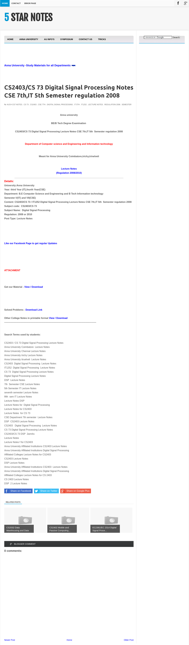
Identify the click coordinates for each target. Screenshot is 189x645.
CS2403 (33, 105)
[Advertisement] (58, 62)
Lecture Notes (95, 105)
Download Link (34, 310)
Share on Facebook (17, 491)
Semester (127, 105)
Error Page (30, 3)
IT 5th (77, 105)
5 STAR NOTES (28, 17)
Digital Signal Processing (60, 105)
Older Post (129, 640)
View (27, 287)
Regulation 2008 (112, 105)
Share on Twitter (45, 491)
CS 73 (26, 105)
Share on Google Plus (75, 491)
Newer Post (9, 640)
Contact (16, 3)
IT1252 (84, 105)
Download (37, 287)
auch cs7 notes (14, 105)
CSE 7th (41, 105)
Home (5, 3)
